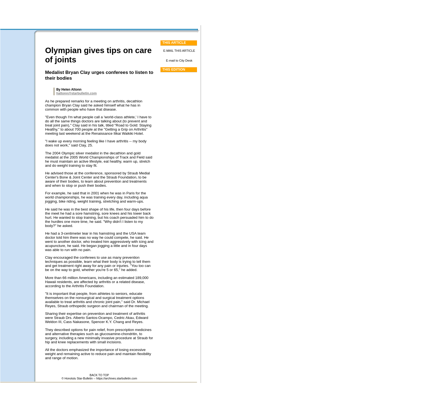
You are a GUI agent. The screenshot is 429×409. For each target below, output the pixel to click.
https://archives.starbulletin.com (116, 378)
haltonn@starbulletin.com (76, 93)
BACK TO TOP (99, 375)
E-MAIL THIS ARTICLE (179, 50)
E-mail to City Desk (179, 60)
